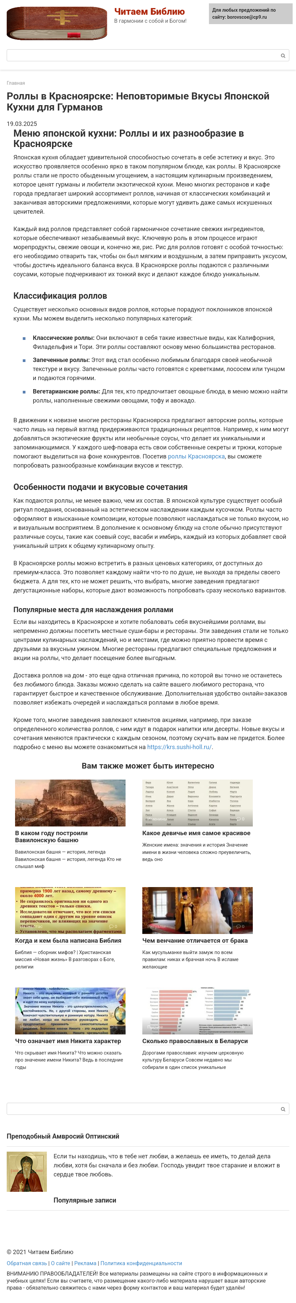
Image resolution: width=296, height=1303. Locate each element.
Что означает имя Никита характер (68, 1041)
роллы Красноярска (196, 456)
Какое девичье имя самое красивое (196, 833)
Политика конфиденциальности (141, 1263)
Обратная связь (27, 1263)
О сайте (60, 1263)
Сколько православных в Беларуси (195, 1041)
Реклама (85, 1263)
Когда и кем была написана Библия (68, 940)
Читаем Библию (149, 11)
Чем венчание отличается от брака (195, 940)
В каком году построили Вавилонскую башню (51, 836)
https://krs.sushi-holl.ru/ (179, 746)
